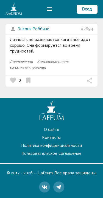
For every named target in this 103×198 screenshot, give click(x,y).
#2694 (87, 29)
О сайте (51, 129)
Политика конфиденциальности (51, 145)
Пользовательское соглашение (52, 153)
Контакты (51, 137)
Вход (87, 9)
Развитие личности (28, 68)
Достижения (21, 62)
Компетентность (53, 62)
